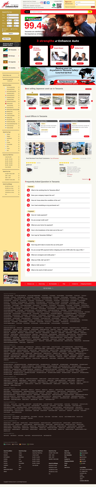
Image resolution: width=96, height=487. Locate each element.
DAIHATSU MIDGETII (8, 427)
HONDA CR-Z (38, 346)
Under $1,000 (8, 157)
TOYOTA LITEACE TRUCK (80, 315)
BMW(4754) (9, 111)
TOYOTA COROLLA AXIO (29, 310)
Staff (65, 465)
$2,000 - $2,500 (8, 163)
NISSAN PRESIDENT (37, 339)
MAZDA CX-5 (31, 389)
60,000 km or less (9, 186)
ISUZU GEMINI (55, 416)
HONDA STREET (52, 356)
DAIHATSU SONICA (17, 427)
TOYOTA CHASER (7, 308)
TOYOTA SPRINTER (42, 315)
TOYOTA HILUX (84, 303)
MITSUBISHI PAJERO (64, 364)
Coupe (8, 142)
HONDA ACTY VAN (56, 353)
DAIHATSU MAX (80, 427)
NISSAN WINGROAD (53, 334)
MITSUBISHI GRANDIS (8, 374)
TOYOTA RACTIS (36, 305)
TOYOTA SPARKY (60, 315)
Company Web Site (84, 480)
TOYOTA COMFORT (82, 313)
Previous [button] (24, 101)
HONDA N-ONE (81, 351)
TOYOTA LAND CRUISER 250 (20, 295)
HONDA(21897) (10, 93)
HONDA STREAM (75, 348)
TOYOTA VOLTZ (48, 321)
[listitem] (31, 169)
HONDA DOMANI (53, 358)
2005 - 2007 (8, 177)
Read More (30, 174)
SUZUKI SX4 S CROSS (19, 410)
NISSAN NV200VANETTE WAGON (10, 340)
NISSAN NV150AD (41, 331)
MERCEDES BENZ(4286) (13, 109)
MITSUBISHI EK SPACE (16, 369)
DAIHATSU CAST (33, 426)
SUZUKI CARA (76, 410)
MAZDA (5, 461)
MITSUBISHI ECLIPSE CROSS (20, 364)
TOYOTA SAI (13, 297)
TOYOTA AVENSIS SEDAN (75, 321)
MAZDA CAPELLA (25, 399)
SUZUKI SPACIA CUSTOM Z (68, 407)
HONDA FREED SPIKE (29, 346)
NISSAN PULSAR (78, 340)
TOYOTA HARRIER (60, 295)
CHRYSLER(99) (10, 115)
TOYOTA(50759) (11, 87)
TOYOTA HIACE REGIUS (26, 318)
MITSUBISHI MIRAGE (74, 364)
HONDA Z (66, 356)
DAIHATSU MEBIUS (34, 427)
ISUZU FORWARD (16, 416)
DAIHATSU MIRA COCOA (77, 422)
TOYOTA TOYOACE (27, 298)
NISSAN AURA (13, 332)
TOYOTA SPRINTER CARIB (73, 318)
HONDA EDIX (12, 351)
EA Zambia (30, 444)
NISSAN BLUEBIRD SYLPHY (32, 340)
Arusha (82, 455)
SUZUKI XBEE (21, 404)
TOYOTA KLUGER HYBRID (45, 323)
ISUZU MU (61, 416)
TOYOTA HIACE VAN (21, 297)
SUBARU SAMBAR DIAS (8, 383)
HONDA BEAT (6, 356)
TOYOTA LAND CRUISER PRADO (34, 295)
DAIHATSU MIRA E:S (17, 426)
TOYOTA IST (84, 295)
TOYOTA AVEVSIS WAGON (57, 311)
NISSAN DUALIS (48, 327)
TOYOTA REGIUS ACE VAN (29, 303)
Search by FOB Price (37, 453)
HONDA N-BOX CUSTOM (46, 351)
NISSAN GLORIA (58, 331)
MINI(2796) (9, 117)
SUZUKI (5, 463)
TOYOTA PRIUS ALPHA (8, 298)
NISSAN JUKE (6, 332)
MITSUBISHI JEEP (55, 364)
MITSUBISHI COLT (7, 369)
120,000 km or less (9, 190)
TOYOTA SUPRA (36, 313)
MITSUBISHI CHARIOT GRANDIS (54, 372)
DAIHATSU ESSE (25, 427)
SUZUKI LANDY (14, 404)
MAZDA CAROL (7, 397)
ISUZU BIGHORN (15, 418)
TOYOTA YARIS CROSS (40, 302)
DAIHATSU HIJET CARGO (59, 424)
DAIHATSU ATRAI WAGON (34, 422)
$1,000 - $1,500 (8, 159)
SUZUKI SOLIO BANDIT (58, 404)
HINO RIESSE (21, 435)
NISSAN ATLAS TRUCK (17, 329)
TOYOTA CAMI (19, 323)
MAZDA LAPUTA (82, 397)
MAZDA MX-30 (85, 389)
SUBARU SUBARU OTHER (16, 385)
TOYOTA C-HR (15, 300)
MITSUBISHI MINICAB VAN (28, 369)
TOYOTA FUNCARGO (23, 321)
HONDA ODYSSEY (33, 350)
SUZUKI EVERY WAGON (57, 407)
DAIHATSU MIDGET (34, 429)
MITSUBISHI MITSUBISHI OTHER (20, 374)
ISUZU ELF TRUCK (7, 416)
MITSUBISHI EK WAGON (76, 366)
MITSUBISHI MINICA (47, 367)
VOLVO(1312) (10, 125)
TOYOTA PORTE (31, 300)
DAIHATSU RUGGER (70, 429)
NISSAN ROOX (7, 334)
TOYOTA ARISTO (52, 305)
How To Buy (67, 453)
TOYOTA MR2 (87, 311)
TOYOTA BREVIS (74, 316)
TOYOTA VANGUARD (56, 316)
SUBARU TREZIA (80, 383)
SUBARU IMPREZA (22, 380)
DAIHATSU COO (42, 427)
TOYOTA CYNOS (7, 321)
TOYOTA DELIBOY (35, 318)
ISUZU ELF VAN (80, 416)
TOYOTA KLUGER (34, 323)
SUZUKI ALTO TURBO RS (37, 408)
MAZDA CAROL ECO (21, 396)
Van (8, 146)
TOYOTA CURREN (47, 316)
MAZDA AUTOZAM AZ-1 (31, 396)
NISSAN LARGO (22, 342)
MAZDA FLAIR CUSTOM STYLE (10, 396)
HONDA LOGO (28, 358)
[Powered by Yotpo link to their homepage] (86, 179)
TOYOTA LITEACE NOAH (8, 311)
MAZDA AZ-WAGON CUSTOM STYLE (44, 396)
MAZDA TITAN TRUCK (61, 391)
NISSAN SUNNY (16, 337)
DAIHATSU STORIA (43, 429)
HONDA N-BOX (55, 351)
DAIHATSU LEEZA (7, 429)
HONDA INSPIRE (24, 356)
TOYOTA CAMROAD (71, 308)
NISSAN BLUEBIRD (16, 339)
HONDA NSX (6, 351)
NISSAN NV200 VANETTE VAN (9, 327)
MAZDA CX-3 (51, 389)
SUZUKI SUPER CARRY (19, 408)
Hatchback (9, 138)
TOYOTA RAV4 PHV (64, 321)
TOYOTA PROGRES (55, 318)
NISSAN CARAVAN (14, 334)
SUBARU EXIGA (50, 380)
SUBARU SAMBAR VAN (19, 383)
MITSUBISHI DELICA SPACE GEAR (69, 367)
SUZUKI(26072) (10, 95)
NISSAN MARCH (78, 329)
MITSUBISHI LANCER (8, 366)
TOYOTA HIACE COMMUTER (56, 313)
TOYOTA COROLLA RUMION (25, 305)
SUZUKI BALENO (75, 404)
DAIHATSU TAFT (25, 426)
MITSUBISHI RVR (84, 369)
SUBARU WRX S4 (7, 380)
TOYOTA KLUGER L (65, 323)
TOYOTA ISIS (79, 308)
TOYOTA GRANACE (61, 305)
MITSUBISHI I (17, 367)
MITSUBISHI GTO (75, 372)
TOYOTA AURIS (77, 305)
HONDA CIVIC (30, 348)
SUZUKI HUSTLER (44, 405)
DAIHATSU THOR (15, 422)
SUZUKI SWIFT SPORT (48, 404)
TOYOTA (6, 453)
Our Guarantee (53, 283)
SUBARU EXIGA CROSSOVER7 (32, 378)
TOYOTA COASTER (65, 300)
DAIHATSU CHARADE (52, 429)
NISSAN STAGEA (78, 337)
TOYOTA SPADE (7, 303)
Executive (6, 29)
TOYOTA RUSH (40, 311)
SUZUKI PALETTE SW (46, 407)
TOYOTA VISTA (47, 311)
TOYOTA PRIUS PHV (40, 300)
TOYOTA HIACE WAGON (64, 298)
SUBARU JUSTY (38, 383)
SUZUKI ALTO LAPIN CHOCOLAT (34, 407)
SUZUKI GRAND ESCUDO (17, 412)
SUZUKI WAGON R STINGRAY (9, 407)
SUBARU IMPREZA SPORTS (60, 380)
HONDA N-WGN (26, 351)
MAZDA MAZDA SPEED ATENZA (77, 396)
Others (5, 471)
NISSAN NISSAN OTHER (58, 340)
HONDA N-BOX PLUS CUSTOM (18, 353)
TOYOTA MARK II (44, 305)
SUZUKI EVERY (68, 405)
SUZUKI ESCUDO (28, 410)
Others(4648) (10, 127)
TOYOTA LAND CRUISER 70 (20, 311)
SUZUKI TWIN (36, 410)
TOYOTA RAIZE (81, 297)
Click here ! (54, 136)
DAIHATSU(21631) (11, 101)
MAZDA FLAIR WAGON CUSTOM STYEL (24, 394)
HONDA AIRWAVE (72, 356)
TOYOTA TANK (13, 302)
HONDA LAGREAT (61, 358)
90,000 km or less (9, 188)
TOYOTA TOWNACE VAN (22, 302)
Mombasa (83, 457)
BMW (5, 467)
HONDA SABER (79, 358)
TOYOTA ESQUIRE (80, 302)
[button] (27, 148)
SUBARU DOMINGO (71, 380)
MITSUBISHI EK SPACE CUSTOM (83, 367)
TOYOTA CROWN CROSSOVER (10, 310)
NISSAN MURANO (73, 331)
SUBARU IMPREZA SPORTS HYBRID (11, 378)
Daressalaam (84, 453)
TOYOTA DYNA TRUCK (75, 298)
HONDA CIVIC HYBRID (70, 358)
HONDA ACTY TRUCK (35, 351)
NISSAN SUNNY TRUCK (69, 329)
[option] (32, 101)
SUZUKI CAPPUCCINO (69, 408)
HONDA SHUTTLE (60, 348)
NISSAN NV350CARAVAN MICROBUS (11, 342)
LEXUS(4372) (10, 107)
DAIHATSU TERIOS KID (72, 426)
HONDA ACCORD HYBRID (43, 350)
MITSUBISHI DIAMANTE (74, 369)
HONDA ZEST (64, 353)
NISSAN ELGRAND (35, 329)
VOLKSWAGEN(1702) (12, 123)
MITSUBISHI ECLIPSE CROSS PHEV (50, 369)
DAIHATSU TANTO (24, 422)
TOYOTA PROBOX (69, 295)
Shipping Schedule (86, 283)
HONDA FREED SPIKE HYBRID (10, 350)
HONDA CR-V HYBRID (54, 350)
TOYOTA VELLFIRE (18, 298)
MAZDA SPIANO (37, 394)
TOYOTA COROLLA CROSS (54, 303)
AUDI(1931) (9, 113)
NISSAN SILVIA (81, 331)
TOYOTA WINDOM (42, 308)
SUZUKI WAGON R (7, 405)
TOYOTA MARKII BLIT (69, 315)
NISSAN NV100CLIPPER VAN (25, 334)
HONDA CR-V (71, 353)
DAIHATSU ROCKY (7, 422)
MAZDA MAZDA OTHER (50, 399)
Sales (5, 30)
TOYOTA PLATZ (28, 316)
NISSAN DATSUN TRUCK (26, 337)
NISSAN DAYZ (35, 334)
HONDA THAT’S (32, 356)
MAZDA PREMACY (7, 391)
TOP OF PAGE (47, 288)
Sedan (8, 134)
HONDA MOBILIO (84, 348)
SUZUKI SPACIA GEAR (16, 405)
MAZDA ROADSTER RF (72, 391)
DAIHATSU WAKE (49, 424)
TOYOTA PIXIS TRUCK (8, 316)
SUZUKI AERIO (84, 410)
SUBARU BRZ (15, 380)
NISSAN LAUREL (65, 327)
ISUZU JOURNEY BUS (25, 416)
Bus (8, 150)
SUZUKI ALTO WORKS (59, 408)
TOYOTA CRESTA (50, 302)
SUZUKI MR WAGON (36, 405)
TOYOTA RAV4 (73, 302)
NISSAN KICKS (21, 332)
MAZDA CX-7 (41, 399)
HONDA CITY (80, 356)
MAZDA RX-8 (38, 389)
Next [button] (92, 101)
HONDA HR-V (6, 359)
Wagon (8, 136)
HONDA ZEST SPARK (72, 351)
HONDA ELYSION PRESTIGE (22, 350)
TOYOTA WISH (6, 297)
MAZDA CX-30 (45, 389)
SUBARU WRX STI (80, 380)
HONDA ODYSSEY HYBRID (40, 348)
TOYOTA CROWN (64, 303)
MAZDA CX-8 (78, 389)
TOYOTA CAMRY (15, 305)
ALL (6, 194)
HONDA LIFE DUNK (36, 358)
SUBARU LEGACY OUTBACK (53, 378)
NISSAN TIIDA (38, 332)
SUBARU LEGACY (57, 383)
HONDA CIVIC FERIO (38, 353)
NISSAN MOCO (84, 332)
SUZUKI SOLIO (7, 404)
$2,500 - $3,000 (8, 165)
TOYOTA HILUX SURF (36, 298)
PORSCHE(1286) (11, 121)
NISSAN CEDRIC (69, 332)
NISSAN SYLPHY (49, 331)
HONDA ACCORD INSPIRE (9, 358)
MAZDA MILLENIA (34, 399)
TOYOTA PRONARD (51, 308)
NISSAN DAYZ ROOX (44, 334)
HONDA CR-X (87, 356)
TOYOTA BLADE (24, 315)
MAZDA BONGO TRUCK (46, 394)
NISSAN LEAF (53, 329)
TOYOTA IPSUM (26, 323)
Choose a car (30, 283)
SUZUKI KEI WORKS (79, 408)
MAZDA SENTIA (7, 399)
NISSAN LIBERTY (62, 334)
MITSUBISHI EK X (38, 369)
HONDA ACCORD (28, 353)
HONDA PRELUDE (85, 350)
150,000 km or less (9, 192)
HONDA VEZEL (68, 348)
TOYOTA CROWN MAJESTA (74, 303)
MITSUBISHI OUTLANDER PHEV (28, 366)
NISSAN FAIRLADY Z (8, 329)
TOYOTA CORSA (40, 321)
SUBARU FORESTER (32, 380)
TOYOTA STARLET (7, 305)
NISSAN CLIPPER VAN (71, 334)
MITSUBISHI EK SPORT (8, 367)
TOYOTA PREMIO (82, 300)
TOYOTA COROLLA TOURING (17, 303)
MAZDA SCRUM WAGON (37, 397)
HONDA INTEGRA (7, 353)
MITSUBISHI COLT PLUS (18, 372)
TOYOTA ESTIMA (84, 298)
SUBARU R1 (72, 383)
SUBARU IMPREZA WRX (47, 383)
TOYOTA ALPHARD (65, 302)
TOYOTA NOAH (57, 300)
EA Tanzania (7, 444)
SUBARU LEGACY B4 (42, 380)
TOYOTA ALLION (32, 321)
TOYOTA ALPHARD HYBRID (46, 297)
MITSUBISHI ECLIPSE (8, 372)
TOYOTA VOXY (77, 295)
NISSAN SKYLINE (7, 331)
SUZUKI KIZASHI (7, 412)
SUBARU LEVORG (43, 378)
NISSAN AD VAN (54, 339)
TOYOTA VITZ (6, 302)
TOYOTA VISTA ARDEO (55, 323)
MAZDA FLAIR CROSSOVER (57, 394)
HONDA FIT (14, 346)
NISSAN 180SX (61, 332)
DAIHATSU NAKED (67, 422)
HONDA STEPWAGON (79, 346)
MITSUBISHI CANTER (66, 372)
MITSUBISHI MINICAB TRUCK (64, 366)
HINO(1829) (9, 103)
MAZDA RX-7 (80, 391)
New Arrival (14, 29)
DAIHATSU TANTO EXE (61, 426)
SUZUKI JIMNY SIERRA (37, 404)
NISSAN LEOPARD (32, 331)
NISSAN (6, 455)
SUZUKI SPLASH (43, 410)
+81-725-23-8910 (40, 7)
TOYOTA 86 (37, 297)
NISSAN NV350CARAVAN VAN (38, 327)
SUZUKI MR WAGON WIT (8, 410)
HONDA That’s (86, 358)
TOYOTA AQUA (52, 295)
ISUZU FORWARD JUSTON (70, 416)
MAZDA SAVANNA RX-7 (51, 391)
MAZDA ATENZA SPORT (40, 391)
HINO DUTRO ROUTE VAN (37, 435)
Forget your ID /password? (70, 6)
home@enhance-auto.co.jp (29, 7)
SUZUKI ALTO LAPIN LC (8, 408)
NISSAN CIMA (15, 331)
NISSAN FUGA (65, 331)
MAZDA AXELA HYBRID (26, 397)
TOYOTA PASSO (56, 297)
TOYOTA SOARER (64, 297)
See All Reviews (54, 158)
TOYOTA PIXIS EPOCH (67, 311)
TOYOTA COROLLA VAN (45, 318)
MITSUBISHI (7, 457)
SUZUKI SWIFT (29, 404)
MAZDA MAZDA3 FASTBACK (29, 391)
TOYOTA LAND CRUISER (8, 295)
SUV (8, 140)
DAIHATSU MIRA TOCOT (42, 426)
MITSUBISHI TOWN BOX (37, 367)
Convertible (9, 144)
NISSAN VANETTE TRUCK (75, 327)
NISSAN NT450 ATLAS (69, 340)
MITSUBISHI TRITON (57, 367)
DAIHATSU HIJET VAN (71, 427)
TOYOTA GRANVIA (65, 316)
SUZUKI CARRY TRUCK (77, 405)
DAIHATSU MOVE (18, 424)
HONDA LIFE (19, 351)
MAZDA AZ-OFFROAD (57, 396)
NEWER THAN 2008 (10, 179)
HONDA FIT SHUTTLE (19, 358)
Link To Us (67, 467)
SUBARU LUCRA (65, 383)
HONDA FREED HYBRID (8, 348)
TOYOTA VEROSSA (7, 318)
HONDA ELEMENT (62, 351)
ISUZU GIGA (41, 416)
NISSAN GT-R (60, 329)
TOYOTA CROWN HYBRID (47, 298)
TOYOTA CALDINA (16, 318)
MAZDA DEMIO (7, 389)
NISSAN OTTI (76, 332)
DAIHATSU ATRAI (80, 424)
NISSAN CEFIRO (61, 339)
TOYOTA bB (57, 302)
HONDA (5, 459)
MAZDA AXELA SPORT (15, 389)
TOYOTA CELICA (23, 300)
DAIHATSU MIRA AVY (16, 429)
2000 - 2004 (8, 175)
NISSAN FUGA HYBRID (29, 332)
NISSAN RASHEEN (7, 339)
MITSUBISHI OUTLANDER (41, 366)
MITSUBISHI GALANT (84, 364)
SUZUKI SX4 (69, 410)
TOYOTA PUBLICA (48, 300)
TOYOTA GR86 (20, 310)
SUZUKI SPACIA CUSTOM (22, 407)
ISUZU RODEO (23, 418)
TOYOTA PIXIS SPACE (45, 313)
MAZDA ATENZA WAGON (70, 389)
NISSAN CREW (69, 339)
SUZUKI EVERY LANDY (53, 410)
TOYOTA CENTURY (7, 300)
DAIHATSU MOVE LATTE (57, 422)
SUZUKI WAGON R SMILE (48, 408)
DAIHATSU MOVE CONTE (46, 422)
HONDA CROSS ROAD (55, 346)
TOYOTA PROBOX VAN (61, 308)
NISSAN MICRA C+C (8, 337)
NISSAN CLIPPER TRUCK (82, 334)
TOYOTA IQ (56, 298)
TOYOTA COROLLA (85, 305)
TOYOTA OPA (81, 316)
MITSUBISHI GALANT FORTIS (33, 364)
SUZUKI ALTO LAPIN (84, 404)
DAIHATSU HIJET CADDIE (52, 427)
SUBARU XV (21, 378)
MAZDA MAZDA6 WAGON (17, 391)
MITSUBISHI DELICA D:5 (8, 364)
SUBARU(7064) (10, 97)
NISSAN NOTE (20, 327)
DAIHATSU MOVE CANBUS (39, 424)
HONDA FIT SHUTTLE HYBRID (20, 348)
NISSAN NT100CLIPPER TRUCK (56, 337)
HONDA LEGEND (76, 350)
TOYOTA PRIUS (45, 295)
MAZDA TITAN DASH (60, 389)
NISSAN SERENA (27, 327)
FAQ (64, 283)
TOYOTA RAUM (15, 321)
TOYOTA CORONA (7, 315)
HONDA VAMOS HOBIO (15, 356)
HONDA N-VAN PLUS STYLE (80, 353)
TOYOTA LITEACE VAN (26, 313)
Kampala (83, 461)
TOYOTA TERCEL (56, 321)
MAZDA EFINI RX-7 (47, 397)
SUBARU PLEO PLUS (29, 383)
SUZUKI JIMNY (60, 405)
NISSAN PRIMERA (77, 339)
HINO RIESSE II (13, 435)
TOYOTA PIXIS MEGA (17, 313)
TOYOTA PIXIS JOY (33, 315)
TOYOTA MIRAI (64, 310)
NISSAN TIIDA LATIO (45, 337)
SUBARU (6, 465)
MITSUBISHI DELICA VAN (42, 372)
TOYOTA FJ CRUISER (16, 308)
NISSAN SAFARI (49, 340)
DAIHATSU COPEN (7, 426)
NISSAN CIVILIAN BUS (23, 331)
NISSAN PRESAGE (35, 337)
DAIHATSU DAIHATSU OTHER (81, 429)
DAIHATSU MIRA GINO (28, 424)
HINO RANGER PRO (48, 435)
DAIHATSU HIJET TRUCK (70, 424)
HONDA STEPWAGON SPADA (67, 346)
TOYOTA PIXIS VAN (16, 315)
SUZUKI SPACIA (53, 405)
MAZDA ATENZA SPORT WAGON (81, 394)
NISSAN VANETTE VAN (44, 329)
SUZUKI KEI (87, 408)
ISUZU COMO (47, 416)
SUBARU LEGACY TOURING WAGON (68, 378)
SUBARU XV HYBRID (81, 378)
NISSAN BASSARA (46, 332)
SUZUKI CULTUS (62, 410)
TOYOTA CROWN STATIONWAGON (70, 313)
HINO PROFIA (27, 435)
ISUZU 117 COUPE (7, 418)
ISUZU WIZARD (34, 416)
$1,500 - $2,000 (8, 161)
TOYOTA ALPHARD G (31, 311)
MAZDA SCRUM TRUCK (15, 397)
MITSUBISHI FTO (17, 366)
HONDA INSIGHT (7, 346)
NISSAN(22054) (10, 89)
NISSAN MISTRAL (21, 340)
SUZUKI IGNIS (67, 404)
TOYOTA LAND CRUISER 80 (41, 303)
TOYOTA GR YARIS (7, 313)
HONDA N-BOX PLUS (47, 353)
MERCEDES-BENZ (8, 469)
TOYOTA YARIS (69, 305)
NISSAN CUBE (84, 327)
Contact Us (75, 283)
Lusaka (82, 463)
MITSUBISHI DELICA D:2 (45, 364)
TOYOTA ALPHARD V (51, 315)
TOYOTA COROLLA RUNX (37, 316)
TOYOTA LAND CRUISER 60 (41, 310)
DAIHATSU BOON (52, 426)
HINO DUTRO (6, 435)
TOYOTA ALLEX (64, 318)
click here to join (69, 3)
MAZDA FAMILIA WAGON (16, 399)
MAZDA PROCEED (66, 396)
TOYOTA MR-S (32, 302)
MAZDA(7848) (10, 99)
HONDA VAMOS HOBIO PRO (42, 356)
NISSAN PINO (41, 340)
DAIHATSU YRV (61, 429)
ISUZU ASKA (30, 418)
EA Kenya (15, 444)
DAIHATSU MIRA (81, 426)
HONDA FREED (21, 346)
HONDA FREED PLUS (51, 348)
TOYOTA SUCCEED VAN (78, 311)
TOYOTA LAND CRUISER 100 (53, 310)
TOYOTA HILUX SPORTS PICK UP (74, 310)
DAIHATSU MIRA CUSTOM (9, 424)
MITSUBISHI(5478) (11, 91)
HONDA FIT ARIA (45, 358)
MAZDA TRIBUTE (74, 397)
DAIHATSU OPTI (62, 427)
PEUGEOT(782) (10, 119)
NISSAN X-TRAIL (86, 329)
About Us (66, 450)
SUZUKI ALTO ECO (26, 405)
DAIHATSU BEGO (25, 429)
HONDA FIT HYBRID (46, 346)
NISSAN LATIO (54, 332)
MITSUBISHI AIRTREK (84, 372)
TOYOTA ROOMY (30, 297)
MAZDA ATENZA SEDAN (69, 394)
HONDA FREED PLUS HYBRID (66, 350)
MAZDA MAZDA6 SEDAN (65, 397)
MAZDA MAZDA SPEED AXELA (10, 394)
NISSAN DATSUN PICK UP (26, 339)
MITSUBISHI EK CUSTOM (26, 367)
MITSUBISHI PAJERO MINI (52, 366)
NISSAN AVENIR (46, 339)
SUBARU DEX (6, 385)
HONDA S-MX (59, 356)
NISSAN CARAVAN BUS (68, 337)
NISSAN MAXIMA (86, 340)
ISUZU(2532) (10, 105)
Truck (8, 148)
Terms (65, 463)
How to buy (42, 283)
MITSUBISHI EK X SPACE (63, 369)
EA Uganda (22, 444)
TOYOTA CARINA (34, 308)
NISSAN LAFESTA (56, 327)
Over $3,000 (8, 167)
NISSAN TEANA (27, 329)
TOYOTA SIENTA (73, 297)
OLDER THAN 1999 (9, 173)
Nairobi (82, 459)
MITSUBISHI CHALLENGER (30, 372)
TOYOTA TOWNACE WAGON (9, 323)
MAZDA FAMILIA (55, 397)
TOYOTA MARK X (73, 300)
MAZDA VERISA (24, 389)
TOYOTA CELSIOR (25, 308)
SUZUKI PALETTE (79, 407)
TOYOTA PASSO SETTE (18, 316)
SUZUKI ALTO (28, 408)
